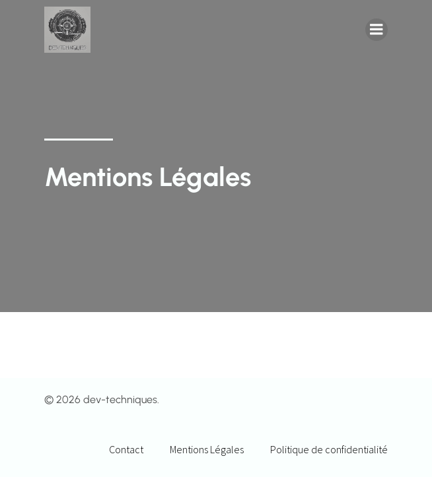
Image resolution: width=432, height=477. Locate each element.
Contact (126, 449)
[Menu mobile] (376, 29)
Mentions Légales (207, 449)
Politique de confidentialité (329, 449)
